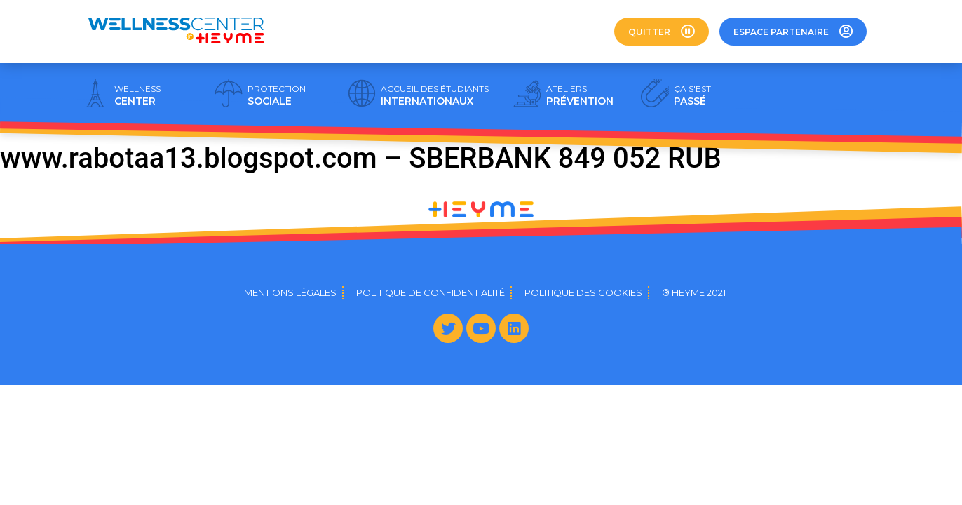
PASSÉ (692, 95)
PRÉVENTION (580, 95)
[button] (661, 32)
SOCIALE (277, 95)
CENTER (137, 95)
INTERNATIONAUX (435, 95)
